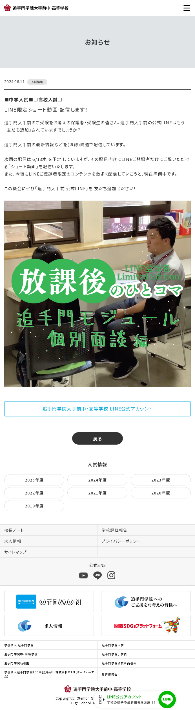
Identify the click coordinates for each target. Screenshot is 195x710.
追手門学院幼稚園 (17, 663)
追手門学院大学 (113, 645)
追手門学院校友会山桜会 (119, 663)
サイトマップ (15, 552)
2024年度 (97, 480)
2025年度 (34, 480)
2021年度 (97, 493)
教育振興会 (110, 674)
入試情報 (97, 464)
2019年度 (34, 506)
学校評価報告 (114, 530)
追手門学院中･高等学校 (20, 654)
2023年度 (160, 480)
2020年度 (160, 493)
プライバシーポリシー (121, 541)
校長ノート (14, 530)
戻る (97, 438)
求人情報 (12, 541)
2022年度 (34, 493)
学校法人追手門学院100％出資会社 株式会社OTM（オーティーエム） (49, 674)
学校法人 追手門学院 (19, 645)
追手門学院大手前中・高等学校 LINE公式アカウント (97, 408)
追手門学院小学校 (114, 654)
